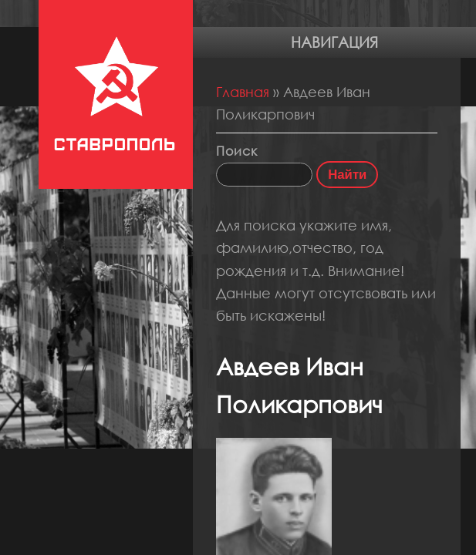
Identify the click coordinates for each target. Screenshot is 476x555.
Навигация (334, 42)
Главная (242, 91)
